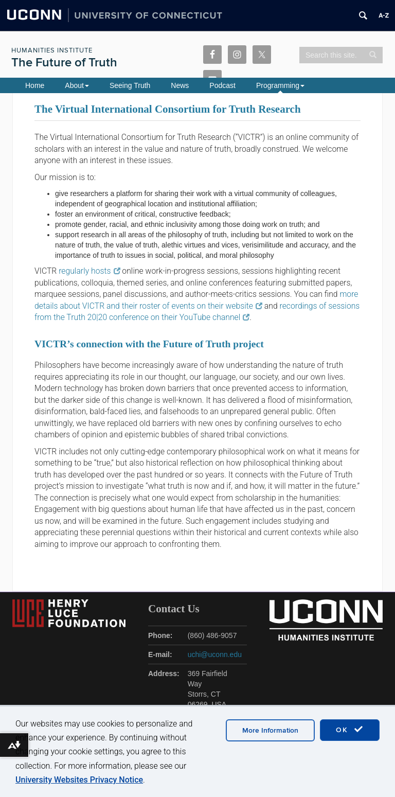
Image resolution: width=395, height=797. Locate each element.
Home (34, 85)
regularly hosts (89, 271)
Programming (280, 85)
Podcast (222, 85)
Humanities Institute (52, 50)
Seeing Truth (130, 85)
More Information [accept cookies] (270, 730)
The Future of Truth (64, 62)
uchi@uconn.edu (215, 654)
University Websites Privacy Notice (79, 780)
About (77, 85)
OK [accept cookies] (350, 729)
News (180, 85)
